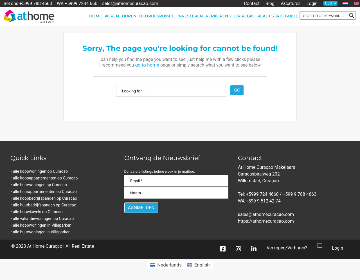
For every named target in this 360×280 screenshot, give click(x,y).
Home (95, 16)
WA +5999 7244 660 (77, 3)
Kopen (112, 16)
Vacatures (290, 3)
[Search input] (324, 15)
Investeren (190, 16)
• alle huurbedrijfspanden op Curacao (45, 205)
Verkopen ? (218, 16)
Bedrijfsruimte (157, 16)
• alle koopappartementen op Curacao (45, 178)
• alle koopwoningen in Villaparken (42, 225)
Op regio (244, 16)
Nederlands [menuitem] (169, 265)
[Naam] (176, 193)
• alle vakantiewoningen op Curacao (43, 218)
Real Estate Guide (277, 16)
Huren (129, 16)
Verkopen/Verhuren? (286, 248)
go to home (147, 65)
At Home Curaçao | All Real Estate (60, 246)
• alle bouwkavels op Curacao (38, 212)
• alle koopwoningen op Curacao (40, 171)
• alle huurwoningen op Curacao (40, 185)
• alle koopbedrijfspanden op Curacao (45, 198)
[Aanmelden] (141, 207)
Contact (252, 3)
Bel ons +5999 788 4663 (28, 3)
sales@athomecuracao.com (130, 3)
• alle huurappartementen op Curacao (45, 191)
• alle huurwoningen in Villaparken (42, 232)
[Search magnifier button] (352, 15)
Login (312, 3)
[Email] (176, 180)
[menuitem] (345, 4)
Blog (270, 3)
